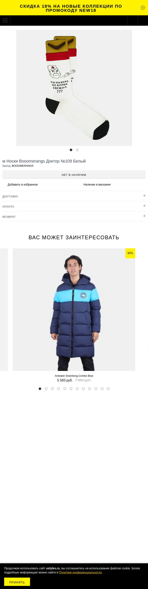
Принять (17, 582)
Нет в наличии (74, 174)
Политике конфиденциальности (80, 572)
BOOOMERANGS (23, 165)
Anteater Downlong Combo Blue (74, 375)
